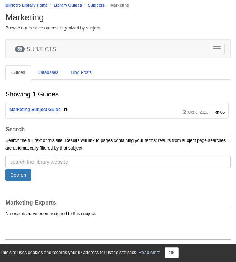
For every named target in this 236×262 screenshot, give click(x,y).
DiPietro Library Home (26, 5)
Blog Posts (81, 72)
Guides (18, 72)
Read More (149, 252)
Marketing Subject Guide (35, 109)
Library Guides (68, 5)
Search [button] (18, 175)
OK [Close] (172, 252)
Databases (48, 72)
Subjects (96, 5)
